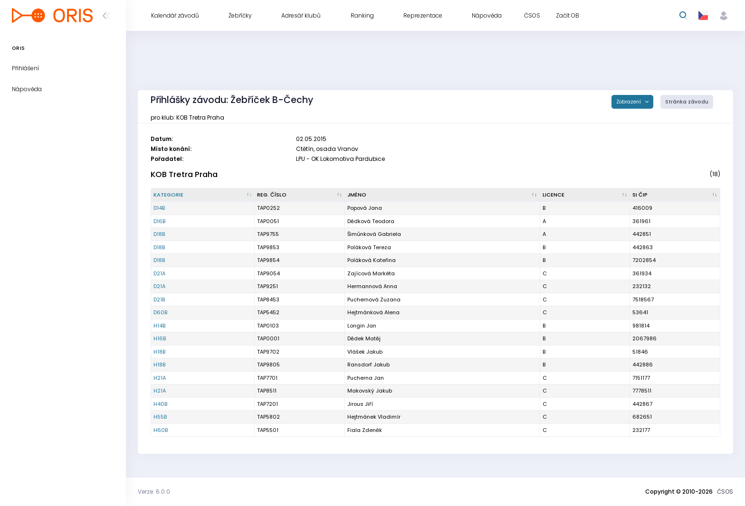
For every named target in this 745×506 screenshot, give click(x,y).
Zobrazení (629, 101)
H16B (159, 338)
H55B (160, 417)
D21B (159, 299)
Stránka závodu (686, 101)
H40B (160, 404)
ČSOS (725, 491)
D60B (160, 312)
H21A (159, 378)
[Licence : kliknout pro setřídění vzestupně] (585, 195)
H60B (160, 430)
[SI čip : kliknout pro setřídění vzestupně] (675, 195)
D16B (159, 221)
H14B (159, 325)
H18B (159, 352)
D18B (159, 234)
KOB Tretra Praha (184, 174)
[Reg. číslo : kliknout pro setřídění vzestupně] (300, 195)
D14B (159, 208)
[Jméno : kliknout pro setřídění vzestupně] (442, 195)
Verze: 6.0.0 (154, 491)
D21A (159, 273)
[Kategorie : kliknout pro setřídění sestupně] (203, 195)
